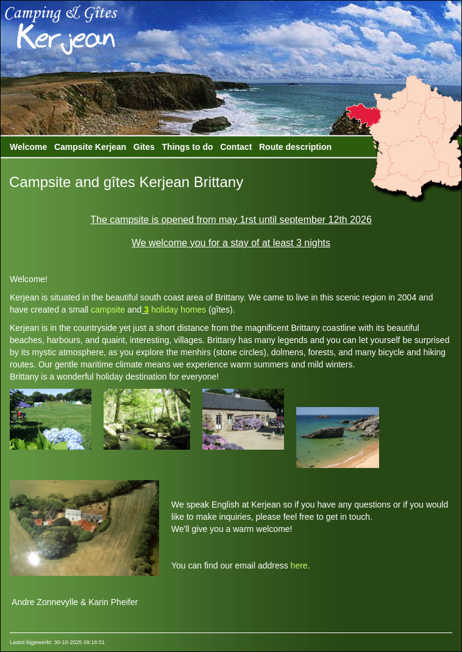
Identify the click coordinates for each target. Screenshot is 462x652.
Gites (144, 147)
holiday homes (177, 309)
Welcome (28, 147)
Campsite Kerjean (90, 147)
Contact (236, 147)
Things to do (187, 147)
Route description (295, 147)
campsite (108, 309)
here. (300, 565)
